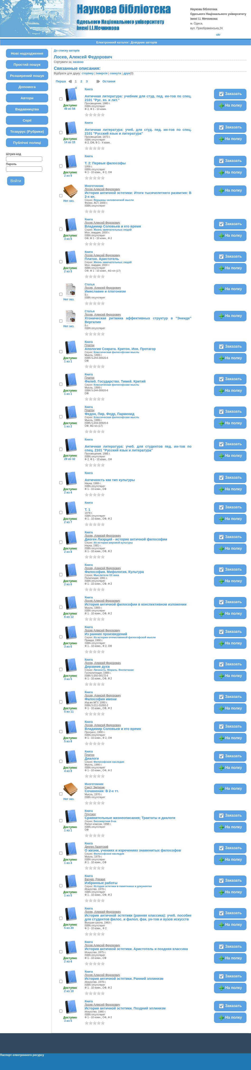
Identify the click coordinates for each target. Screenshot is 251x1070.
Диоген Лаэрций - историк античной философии (126, 539)
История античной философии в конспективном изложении (135, 604)
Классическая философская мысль (116, 352)
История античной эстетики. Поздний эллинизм (125, 1008)
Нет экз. (68, 201)
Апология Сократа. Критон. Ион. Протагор (120, 349)
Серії (27, 120)
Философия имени (100, 699)
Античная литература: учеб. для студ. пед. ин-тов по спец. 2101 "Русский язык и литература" (138, 131)
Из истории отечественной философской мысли (125, 637)
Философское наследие (109, 761)
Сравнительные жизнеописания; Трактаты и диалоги (130, 818)
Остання (108, 81)
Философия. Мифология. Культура (114, 572)
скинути (115, 73)
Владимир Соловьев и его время (113, 226)
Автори (27, 98)
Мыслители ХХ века (106, 575)
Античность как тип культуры (110, 480)
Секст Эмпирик (95, 787)
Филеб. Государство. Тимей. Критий (115, 381)
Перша (61, 81)
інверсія (101, 73)
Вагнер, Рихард (95, 879)
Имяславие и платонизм (105, 291)
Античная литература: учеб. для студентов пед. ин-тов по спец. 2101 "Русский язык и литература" (138, 448)
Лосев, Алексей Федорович (103, 287)
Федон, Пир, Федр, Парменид (109, 414)
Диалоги (92, 758)
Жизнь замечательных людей (113, 229)
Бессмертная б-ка (105, 821)
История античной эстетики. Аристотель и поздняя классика (136, 949)
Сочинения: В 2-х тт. (102, 791)
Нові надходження (27, 53)
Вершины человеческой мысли (114, 200)
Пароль (11, 164)
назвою (78, 62)
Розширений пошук (27, 76)
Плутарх (90, 814)
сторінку (87, 73)
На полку (230, 106)
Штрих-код (13, 154)
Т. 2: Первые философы (105, 163)
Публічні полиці (27, 143)
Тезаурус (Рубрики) (27, 131)
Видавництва (27, 109)
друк (126, 73)
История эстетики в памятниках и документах (123, 886)
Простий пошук (27, 64)
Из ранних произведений (106, 634)
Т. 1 (87, 509)
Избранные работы (101, 883)
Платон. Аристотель (102, 259)
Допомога (27, 87)
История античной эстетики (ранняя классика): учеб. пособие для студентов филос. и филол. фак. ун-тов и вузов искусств (138, 917)
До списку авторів (66, 50)
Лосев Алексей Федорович (102, 189)
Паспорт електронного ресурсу (22, 1055)
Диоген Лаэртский (96, 846)
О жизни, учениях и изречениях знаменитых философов (133, 850)
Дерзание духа (97, 666)
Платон (89, 345)
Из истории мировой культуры (113, 542)
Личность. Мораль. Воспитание (114, 669)
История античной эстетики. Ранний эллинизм (124, 978)
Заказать (230, 94)
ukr (218, 34)
